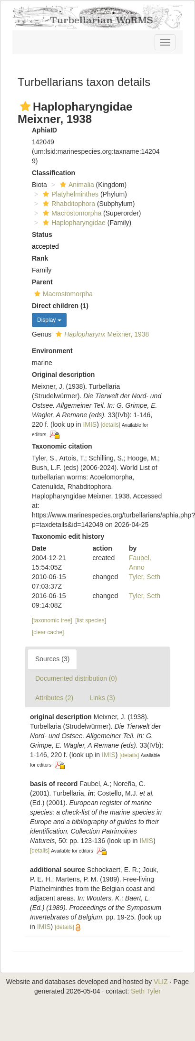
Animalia (76, 184)
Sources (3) (52, 659)
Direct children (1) (60, 305)
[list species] (90, 620)
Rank (40, 258)
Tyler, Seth (144, 577)
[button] (25, 106)
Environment (52, 351)
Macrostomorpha (70, 213)
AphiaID (44, 130)
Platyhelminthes (69, 194)
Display (49, 320)
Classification (53, 173)
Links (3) (102, 698)
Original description (63, 374)
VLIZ (161, 981)
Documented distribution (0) (76, 678)
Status (42, 234)
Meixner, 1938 (101, 334)
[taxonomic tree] (52, 620)
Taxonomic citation (62, 446)
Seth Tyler (146, 991)
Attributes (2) (54, 698)
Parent (42, 282)
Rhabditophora (67, 203)
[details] (110, 425)
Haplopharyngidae (73, 222)
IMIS (90, 424)
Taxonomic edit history (68, 536)
